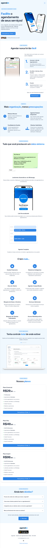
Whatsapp (23, 518)
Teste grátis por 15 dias (8, 33)
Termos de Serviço (23, 543)
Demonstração (35, 95)
